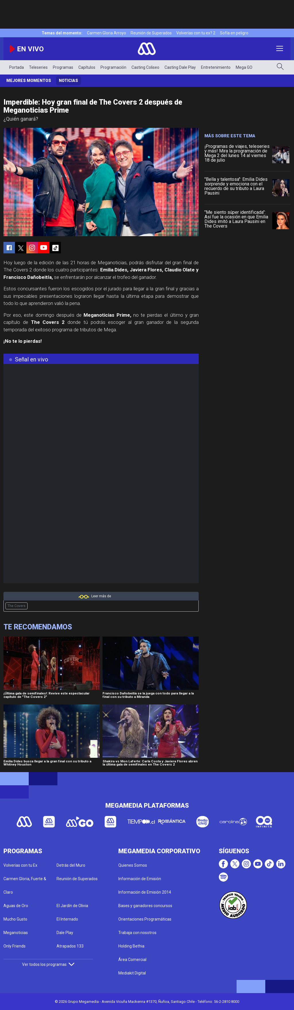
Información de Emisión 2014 (144, 892)
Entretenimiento (216, 67)
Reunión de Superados (151, 33)
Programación (113, 67)
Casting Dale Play (180, 67)
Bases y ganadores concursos (145, 905)
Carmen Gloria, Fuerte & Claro (24, 885)
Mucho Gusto (15, 919)
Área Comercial (132, 959)
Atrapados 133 (70, 946)
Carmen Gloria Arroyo (106, 33)
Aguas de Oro (15, 905)
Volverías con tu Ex (20, 865)
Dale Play (65, 932)
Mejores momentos (28, 80)
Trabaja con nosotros (137, 932)
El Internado (67, 919)
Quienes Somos (132, 865)
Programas (63, 67)
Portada (16, 67)
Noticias (68, 80)
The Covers (16, 606)
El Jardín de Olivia (72, 905)
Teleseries (38, 67)
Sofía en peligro (234, 33)
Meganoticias (15, 932)
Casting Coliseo (145, 67)
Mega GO (244, 67)
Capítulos (86, 67)
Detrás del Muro (71, 865)
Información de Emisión (139, 878)
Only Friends (14, 946)
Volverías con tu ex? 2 (195, 33)
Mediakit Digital (132, 973)
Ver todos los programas (48, 964)
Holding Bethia (131, 946)
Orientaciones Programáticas (144, 919)
